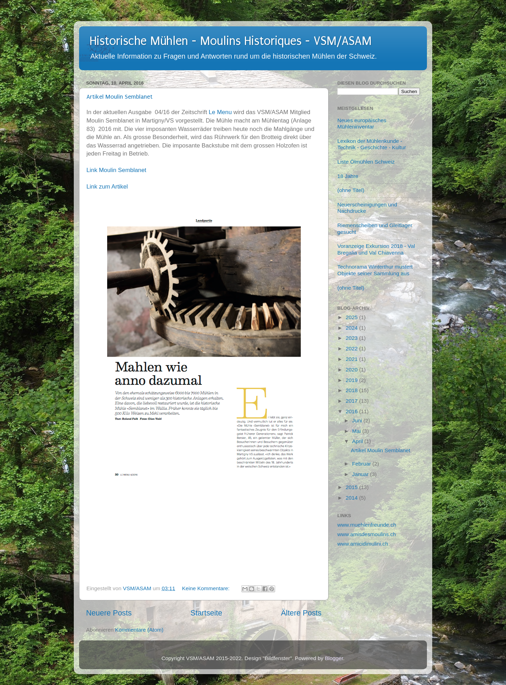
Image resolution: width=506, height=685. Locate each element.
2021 (352, 359)
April (358, 441)
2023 (352, 338)
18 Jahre (347, 176)
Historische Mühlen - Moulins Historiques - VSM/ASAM (231, 41)
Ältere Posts (301, 613)
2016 (352, 411)
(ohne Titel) (350, 190)
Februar (362, 464)
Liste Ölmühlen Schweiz (366, 162)
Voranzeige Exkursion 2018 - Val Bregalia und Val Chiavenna (376, 249)
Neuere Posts (109, 613)
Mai (357, 431)
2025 (352, 317)
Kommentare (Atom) (139, 630)
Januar (361, 474)
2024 (352, 328)
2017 (352, 401)
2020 (352, 370)
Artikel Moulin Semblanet (119, 96)
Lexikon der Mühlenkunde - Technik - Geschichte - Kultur (371, 144)
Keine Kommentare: (206, 588)
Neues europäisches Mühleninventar (361, 123)
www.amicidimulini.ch (362, 544)
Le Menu (220, 112)
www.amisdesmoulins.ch (366, 534)
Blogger (334, 658)
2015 (352, 487)
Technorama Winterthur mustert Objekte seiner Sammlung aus (375, 270)
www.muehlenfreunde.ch (366, 525)
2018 (352, 390)
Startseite (206, 613)
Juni (357, 420)
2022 (352, 348)
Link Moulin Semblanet (116, 170)
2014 (352, 498)
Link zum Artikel (107, 186)
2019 (352, 380)
